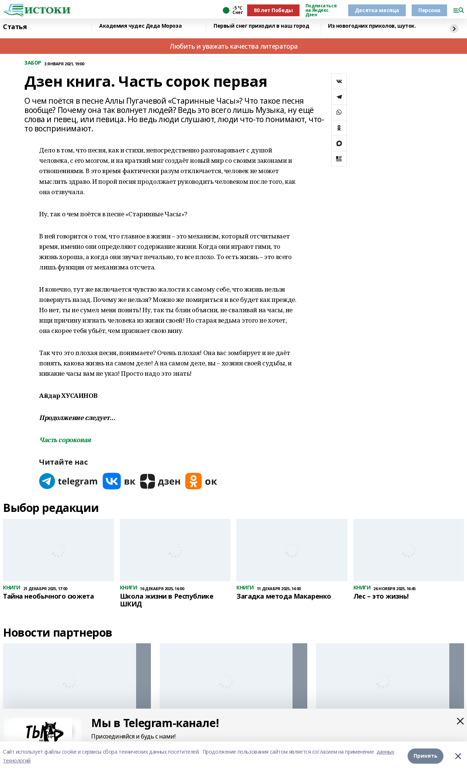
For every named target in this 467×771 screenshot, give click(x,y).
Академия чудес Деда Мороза (140, 26)
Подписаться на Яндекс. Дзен (320, 10)
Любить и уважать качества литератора (233, 46)
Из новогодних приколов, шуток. (372, 26)
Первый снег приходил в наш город (261, 26)
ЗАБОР (32, 63)
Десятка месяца (377, 10)
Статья (15, 27)
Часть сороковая (65, 440)
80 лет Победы (273, 10)
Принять (425, 756)
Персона (429, 10)
